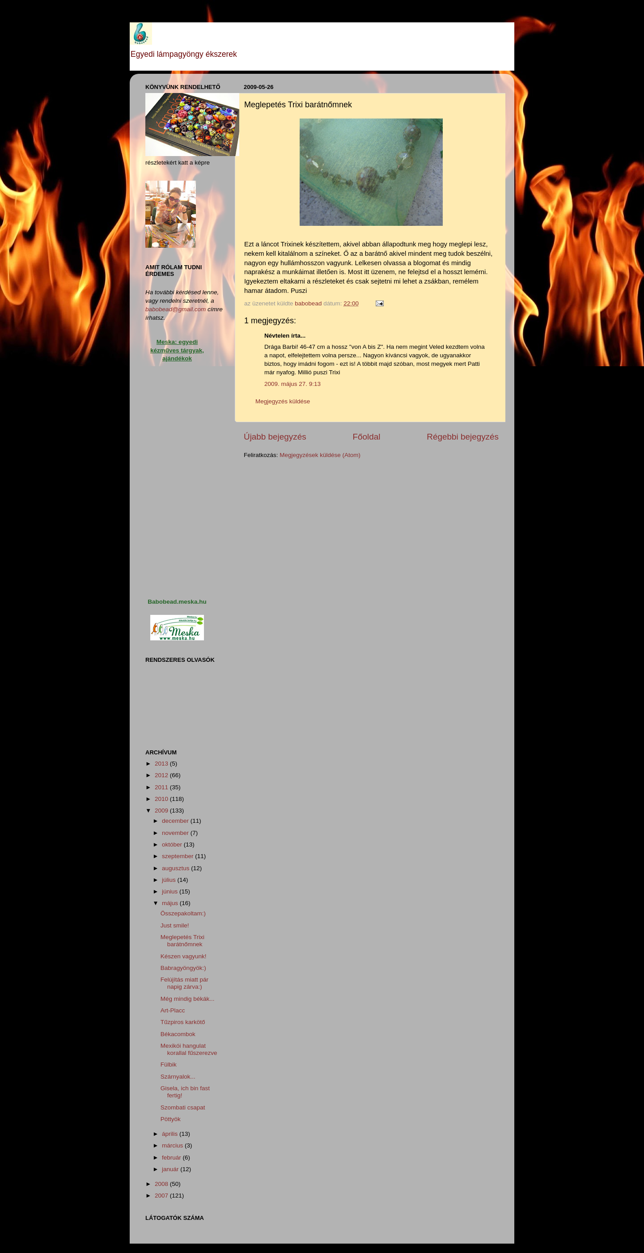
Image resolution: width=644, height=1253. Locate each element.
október (173, 844)
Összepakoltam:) (183, 913)
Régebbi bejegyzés (463, 436)
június (170, 891)
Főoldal (367, 436)
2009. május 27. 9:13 (292, 384)
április (170, 1133)
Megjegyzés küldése (282, 401)
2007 (162, 1195)
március (173, 1145)
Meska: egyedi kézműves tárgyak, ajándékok (177, 350)
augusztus (176, 868)
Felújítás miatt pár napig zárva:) (184, 983)
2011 (162, 787)
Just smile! (175, 925)
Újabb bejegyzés (275, 436)
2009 (162, 810)
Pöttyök (171, 1119)
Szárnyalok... (178, 1076)
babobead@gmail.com (175, 309)
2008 (162, 1184)
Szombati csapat (183, 1107)
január (171, 1169)
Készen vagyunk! (184, 956)
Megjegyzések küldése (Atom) (320, 455)
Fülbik (169, 1064)
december (176, 820)
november (176, 833)
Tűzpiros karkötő (183, 1022)
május (171, 903)
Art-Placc (173, 1010)
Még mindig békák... (188, 998)
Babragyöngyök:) (183, 968)
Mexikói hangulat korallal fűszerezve (189, 1049)
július (170, 879)
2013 (162, 763)
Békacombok (178, 1034)
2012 (162, 775)
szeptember (178, 856)
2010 (162, 799)
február (172, 1157)
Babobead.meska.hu (177, 601)
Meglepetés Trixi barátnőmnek (182, 941)
